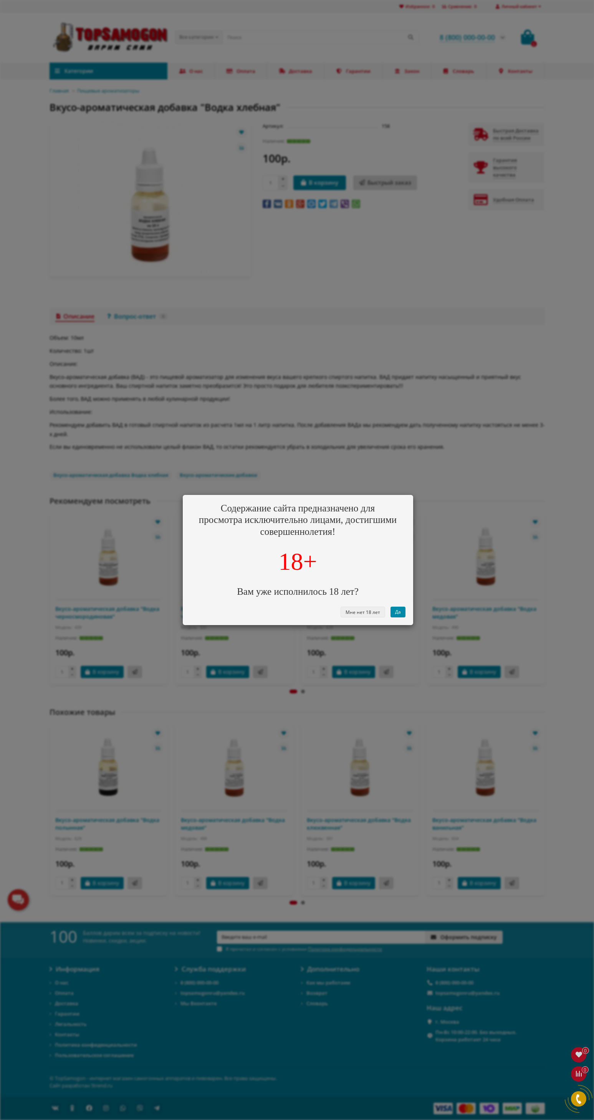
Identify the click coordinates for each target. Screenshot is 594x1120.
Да (398, 612)
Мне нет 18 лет (363, 612)
